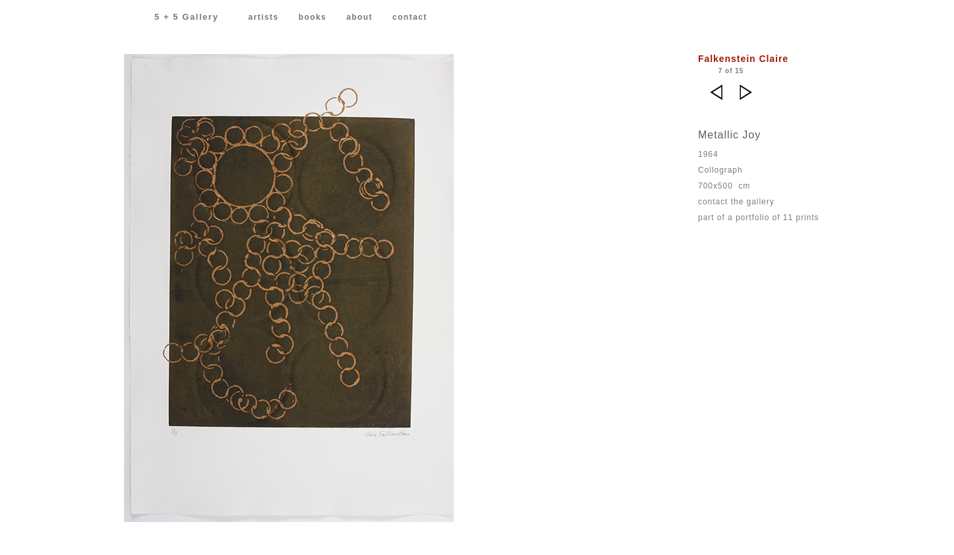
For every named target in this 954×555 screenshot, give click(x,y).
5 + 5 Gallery (186, 17)
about (359, 17)
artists (263, 17)
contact (410, 17)
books (312, 17)
